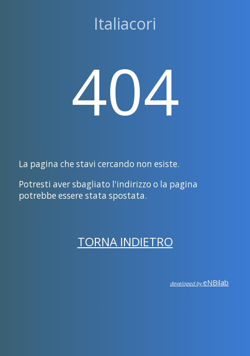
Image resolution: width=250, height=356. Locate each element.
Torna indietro (125, 241)
